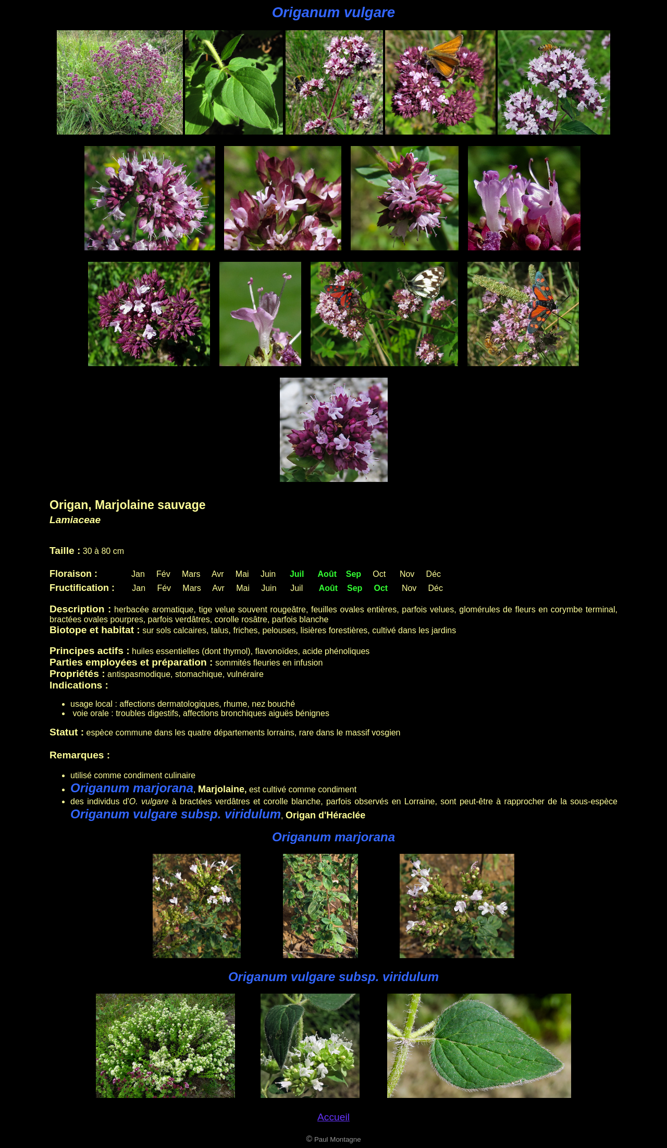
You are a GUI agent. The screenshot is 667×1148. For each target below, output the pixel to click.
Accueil (333, 1116)
